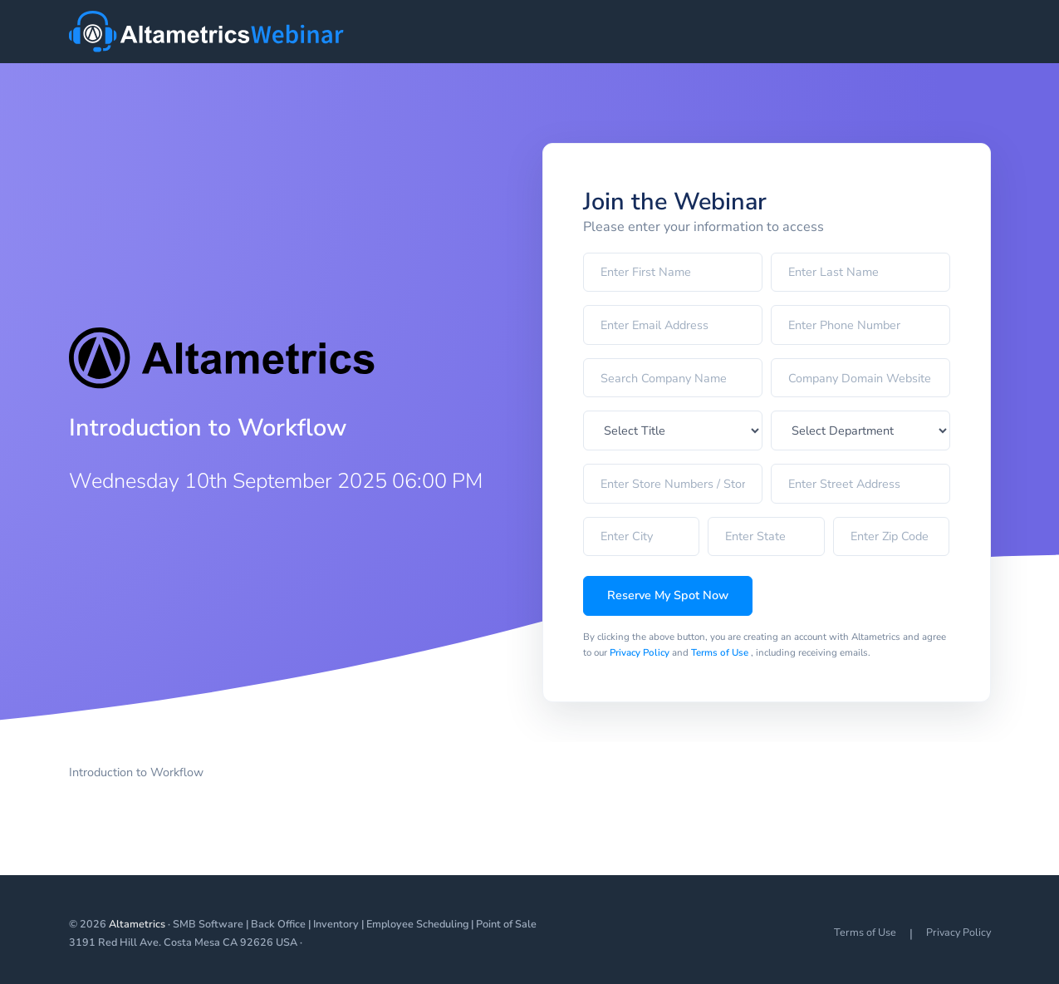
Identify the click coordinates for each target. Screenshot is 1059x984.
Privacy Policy (641, 652)
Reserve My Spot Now (667, 595)
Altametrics (137, 924)
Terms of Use (721, 652)
